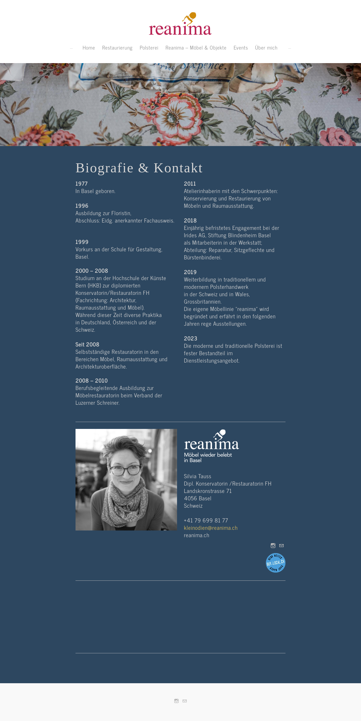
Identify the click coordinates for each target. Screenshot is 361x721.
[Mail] (281, 545)
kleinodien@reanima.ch (212, 527)
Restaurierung (117, 47)
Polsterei (149, 47)
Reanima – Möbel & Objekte (196, 47)
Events (241, 47)
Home (89, 47)
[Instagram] (273, 545)
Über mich (266, 47)
